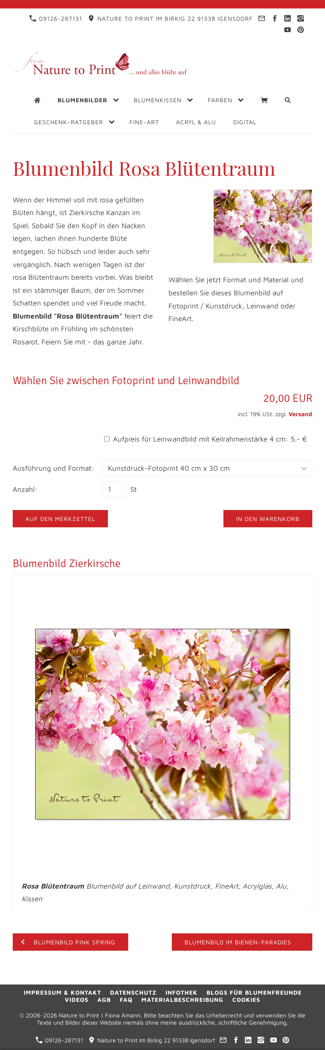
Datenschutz (133, 992)
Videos (76, 999)
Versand (300, 413)
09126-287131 (55, 18)
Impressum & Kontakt (62, 992)
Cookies (246, 999)
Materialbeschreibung (182, 999)
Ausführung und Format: (53, 468)
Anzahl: (25, 489)
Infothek (181, 992)
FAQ (126, 999)
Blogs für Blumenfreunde (254, 992)
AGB (104, 999)
